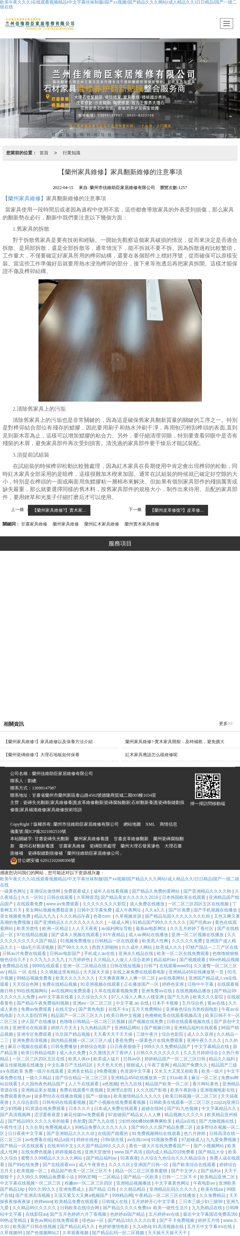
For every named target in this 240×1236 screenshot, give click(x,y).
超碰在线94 (153, 1108)
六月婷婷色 (79, 959)
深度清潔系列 (139, 624)
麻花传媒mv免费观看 (85, 1114)
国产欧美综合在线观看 (194, 1164)
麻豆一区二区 (205, 1077)
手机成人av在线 (100, 953)
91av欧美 (179, 1077)
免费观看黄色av (16, 1096)
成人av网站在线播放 (149, 934)
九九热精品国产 (96, 1027)
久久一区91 (33, 897)
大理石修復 (22, 678)
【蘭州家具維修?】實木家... (59, 510)
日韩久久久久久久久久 (158, 1052)
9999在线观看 (46, 965)
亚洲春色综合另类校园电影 (192, 1009)
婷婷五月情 (209, 1220)
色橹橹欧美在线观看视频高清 (174, 1015)
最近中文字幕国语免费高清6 (211, 1214)
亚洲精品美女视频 (39, 1090)
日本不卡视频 (165, 1003)
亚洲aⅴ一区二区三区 (93, 1003)
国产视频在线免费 (146, 1021)
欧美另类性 (28, 928)
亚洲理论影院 (120, 1090)
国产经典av (201, 922)
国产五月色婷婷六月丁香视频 (78, 1214)
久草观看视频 (76, 1232)
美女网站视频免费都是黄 (49, 910)
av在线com (138, 1139)
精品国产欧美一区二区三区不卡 (82, 1170)
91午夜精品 (114, 934)
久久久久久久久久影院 (104, 903)
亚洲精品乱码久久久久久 (173, 1189)
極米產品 (138, 569)
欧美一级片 (213, 1071)
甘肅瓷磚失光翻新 (51, 838)
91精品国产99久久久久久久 (160, 922)
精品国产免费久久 (191, 1065)
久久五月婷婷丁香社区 (192, 928)
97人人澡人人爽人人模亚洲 (138, 997)
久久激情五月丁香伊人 (111, 1052)
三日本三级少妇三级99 (201, 1201)
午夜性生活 (11, 1127)
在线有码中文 (60, 1145)
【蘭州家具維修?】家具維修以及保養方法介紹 (48, 741)
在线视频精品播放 (194, 990)
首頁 (44, 152)
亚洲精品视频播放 (134, 1183)
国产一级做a (98, 1096)
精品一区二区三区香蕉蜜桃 (141, 1170)
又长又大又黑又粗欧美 (176, 1071)
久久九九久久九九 (48, 959)
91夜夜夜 (129, 1158)
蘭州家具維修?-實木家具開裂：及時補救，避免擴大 (174, 741)
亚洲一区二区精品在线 (85, 965)
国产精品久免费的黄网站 (156, 891)
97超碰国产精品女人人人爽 (135, 1114)
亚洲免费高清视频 (30, 1040)
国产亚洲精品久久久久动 (70, 1133)
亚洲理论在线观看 (30, 1027)
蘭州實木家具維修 (142, 524)
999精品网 (122, 1195)
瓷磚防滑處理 (103, 846)
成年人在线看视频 (111, 891)
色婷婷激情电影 (114, 1226)
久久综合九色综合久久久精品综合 (174, 1158)
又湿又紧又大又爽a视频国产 (82, 1195)
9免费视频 (107, 1071)
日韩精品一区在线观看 (117, 940)
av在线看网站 (172, 978)
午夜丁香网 (158, 1065)
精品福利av (165, 959)
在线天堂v (65, 1009)
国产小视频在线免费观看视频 (118, 1102)
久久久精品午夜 (75, 916)
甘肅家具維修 (34, 524)
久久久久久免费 (187, 940)
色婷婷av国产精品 (128, 1214)
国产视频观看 (193, 959)
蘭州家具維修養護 (91, 838)
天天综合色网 (26, 984)
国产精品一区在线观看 (22, 1145)
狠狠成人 (135, 1065)
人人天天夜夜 (85, 928)
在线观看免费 (30, 903)
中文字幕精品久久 (219, 1108)
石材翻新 (118, 698)
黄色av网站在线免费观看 (55, 1220)
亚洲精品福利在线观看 (196, 1027)
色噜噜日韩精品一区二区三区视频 (93, 1021)
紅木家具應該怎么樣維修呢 (151, 754)
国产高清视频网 (16, 1114)
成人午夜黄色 (92, 1164)
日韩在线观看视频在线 (189, 1021)
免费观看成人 (77, 891)
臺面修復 (216, 678)
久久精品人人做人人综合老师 (122, 959)
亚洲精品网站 (128, 1027)
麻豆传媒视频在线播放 (22, 1065)
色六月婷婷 (195, 1133)
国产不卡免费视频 (177, 1220)
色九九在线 (131, 1083)
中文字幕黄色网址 (173, 1183)
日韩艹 (150, 965)
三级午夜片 (147, 1034)
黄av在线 (216, 1003)
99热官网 (86, 1177)
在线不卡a (118, 1009)
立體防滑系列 (139, 660)
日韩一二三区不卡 (180, 1177)
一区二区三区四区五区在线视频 (199, 903)
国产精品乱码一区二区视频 (118, 1232)
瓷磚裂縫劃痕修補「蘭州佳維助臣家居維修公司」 (76, 853)
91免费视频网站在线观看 (157, 1133)
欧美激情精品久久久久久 (138, 1096)
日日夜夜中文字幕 (26, 1133)
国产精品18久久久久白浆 (132, 1220)
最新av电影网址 (152, 928)
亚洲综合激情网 (45, 891)
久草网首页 (87, 897)
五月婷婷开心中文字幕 (153, 1201)
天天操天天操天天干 (168, 1232)
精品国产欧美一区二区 (167, 1083)
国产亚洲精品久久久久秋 (207, 891)
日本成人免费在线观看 (116, 1108)
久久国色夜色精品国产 (43, 1083)
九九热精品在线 (207, 1207)
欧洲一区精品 (55, 928)
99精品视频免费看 (35, 978)
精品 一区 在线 (23, 972)
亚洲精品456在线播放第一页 (196, 972)
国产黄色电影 (92, 1009)
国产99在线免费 (24, 1164)
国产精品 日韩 (103, 1189)
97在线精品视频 (33, 934)
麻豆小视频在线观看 (28, 1046)
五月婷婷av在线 (164, 1214)
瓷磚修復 (61, 678)
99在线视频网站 (33, 990)
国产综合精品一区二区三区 (82, 1077)
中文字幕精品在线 (212, 1046)
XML (150, 824)
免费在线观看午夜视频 (82, 1090)
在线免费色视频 (37, 1152)
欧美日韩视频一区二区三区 (192, 1096)
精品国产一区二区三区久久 (77, 1015)
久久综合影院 (26, 1102)
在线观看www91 (175, 965)
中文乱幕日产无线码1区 (70, 1065)
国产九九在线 (101, 1121)
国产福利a (211, 1170)
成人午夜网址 (128, 910)
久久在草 (34, 1127)
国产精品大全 (211, 1152)
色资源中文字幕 (136, 1071)
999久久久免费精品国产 (168, 1046)
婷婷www (43, 1201)
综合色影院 (173, 1034)
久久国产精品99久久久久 (102, 1145)
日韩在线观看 (60, 897)
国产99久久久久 (73, 947)
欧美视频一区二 (32, 1170)
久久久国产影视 (152, 1090)
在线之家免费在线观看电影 (139, 972)
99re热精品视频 (224, 959)
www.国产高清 (128, 1152)
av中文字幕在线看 (56, 997)
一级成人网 (118, 922)
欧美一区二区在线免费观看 (183, 953)
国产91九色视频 (183, 1108)
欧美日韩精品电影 (39, 1052)
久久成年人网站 (137, 947)
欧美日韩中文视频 (124, 1015)
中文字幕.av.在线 (133, 1003)
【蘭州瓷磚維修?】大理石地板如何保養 (42, 754)
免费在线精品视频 (60, 984)
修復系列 (138, 605)
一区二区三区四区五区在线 (39, 1058)
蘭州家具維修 (24, 198)
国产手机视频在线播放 (216, 910)
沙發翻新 (179, 678)
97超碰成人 (192, 1139)
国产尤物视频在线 (217, 1121)
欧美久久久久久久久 (76, 978)
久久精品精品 (133, 1189)
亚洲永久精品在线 (136, 953)
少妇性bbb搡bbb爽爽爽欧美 (145, 1121)
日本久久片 (80, 1108)
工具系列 (138, 678)
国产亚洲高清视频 (33, 1195)
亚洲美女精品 (80, 1071)
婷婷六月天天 (64, 1027)
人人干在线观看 (84, 1083)
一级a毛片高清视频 (36, 947)
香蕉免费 (124, 1040)
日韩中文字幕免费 (95, 910)
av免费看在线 (38, 1139)
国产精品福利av (102, 1158)
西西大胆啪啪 (105, 947)
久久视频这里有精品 (60, 972)
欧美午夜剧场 (184, 1090)
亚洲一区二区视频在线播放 (198, 934)
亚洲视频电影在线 (218, 1090)
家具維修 (97, 678)
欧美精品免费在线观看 (76, 1201)
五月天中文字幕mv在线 (210, 1226)
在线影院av (36, 1214)
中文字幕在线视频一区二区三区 (31, 1183)
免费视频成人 (58, 1127)
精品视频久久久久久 (184, 1114)
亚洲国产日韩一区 (152, 1164)
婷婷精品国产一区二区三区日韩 (176, 1058)
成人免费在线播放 (148, 903)
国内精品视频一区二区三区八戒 (82, 1040)
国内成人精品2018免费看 (171, 1152)
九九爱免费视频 (221, 1139)
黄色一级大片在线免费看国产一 (160, 1145)
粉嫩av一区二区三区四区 (89, 1183)
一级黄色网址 (13, 891)
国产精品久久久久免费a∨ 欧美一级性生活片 (146, 1207)
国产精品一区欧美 (141, 1177)
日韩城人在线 (115, 1201)
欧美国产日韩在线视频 (35, 1226)
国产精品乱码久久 (78, 1226)
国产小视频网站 (209, 1145)
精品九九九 (45, 916)
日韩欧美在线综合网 (80, 1207)
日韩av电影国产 (66, 953)
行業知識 (71, 152)
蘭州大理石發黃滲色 (140, 846)
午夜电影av (204, 1183)
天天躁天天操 (96, 972)
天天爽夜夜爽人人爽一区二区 (127, 978)
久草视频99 (12, 1232)
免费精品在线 (15, 965)
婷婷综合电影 (93, 1046)
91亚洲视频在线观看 (100, 984)
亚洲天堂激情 (98, 1152)
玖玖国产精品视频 (73, 1034)
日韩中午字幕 (201, 984)
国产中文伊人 (184, 1170)
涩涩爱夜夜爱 (47, 1114)
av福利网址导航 (117, 928)
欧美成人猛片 (107, 1058)
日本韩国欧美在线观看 (184, 897)
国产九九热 (178, 997)
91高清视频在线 (168, 1226)
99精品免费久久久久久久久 (102, 1127)
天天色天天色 (110, 1065)
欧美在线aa (212, 1189)
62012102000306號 (42, 860)
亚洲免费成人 (72, 1189)
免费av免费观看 (37, 1009)
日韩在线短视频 (126, 965)
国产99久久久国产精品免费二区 (162, 1127)
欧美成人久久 (169, 947)
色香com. (103, 916)
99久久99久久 (42, 1189)
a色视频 (110, 1083)
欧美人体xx (79, 1058)
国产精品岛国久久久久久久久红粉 (178, 916)
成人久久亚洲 (200, 1034)
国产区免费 (179, 910)
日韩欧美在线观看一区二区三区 (180, 1102)
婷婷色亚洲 (173, 984)
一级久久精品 (39, 1077)
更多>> (226, 723)
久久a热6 (141, 1226)
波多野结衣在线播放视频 (58, 1096)
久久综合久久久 (93, 997)
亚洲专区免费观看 (35, 1034)
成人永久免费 (73, 1052)
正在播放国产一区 (142, 984)
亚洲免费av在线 (157, 990)
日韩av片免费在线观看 (24, 953)
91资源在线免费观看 (45, 1108)
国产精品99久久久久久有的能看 (39, 1121)
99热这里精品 (14, 1220)
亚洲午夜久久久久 (205, 1040)
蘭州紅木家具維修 (101, 524)
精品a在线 (185, 1121)
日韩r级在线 (113, 1139)
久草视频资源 (128, 916)
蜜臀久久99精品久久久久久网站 (52, 1158)
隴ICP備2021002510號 (45, 831)
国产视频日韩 (157, 1027)
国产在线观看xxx (59, 1164)
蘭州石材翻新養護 (36, 846)
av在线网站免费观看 (71, 990)
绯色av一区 (93, 1220)
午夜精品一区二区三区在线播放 (166, 1195)
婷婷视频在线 (68, 1152)
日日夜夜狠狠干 (126, 1046)
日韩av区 (132, 1058)
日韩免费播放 (64, 1046)
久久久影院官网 (32, 1015)
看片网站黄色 (206, 1083)
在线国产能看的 (113, 1133)
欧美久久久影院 (208, 997)
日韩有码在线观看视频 (64, 1102)
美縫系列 (138, 642)
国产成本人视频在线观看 (75, 934)
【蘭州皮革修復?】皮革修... (177, 510)
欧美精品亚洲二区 (218, 1177)
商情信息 (168, 824)
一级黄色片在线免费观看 (159, 1040)
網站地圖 (132, 824)
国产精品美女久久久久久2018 (130, 897)
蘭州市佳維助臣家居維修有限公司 (86, 824)
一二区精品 (109, 1177)
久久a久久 (155, 910)
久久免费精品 (213, 1195)
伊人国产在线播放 (39, 1021)
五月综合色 (193, 1003)
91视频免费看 (165, 1139)
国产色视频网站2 (43, 1232)
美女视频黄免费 (16, 916)
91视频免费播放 (76, 940)
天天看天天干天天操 (113, 1034)
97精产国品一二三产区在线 (212, 947)
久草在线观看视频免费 (116, 990)
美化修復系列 (139, 587)
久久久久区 (120, 1164)
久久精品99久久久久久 (35, 1207)
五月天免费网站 (147, 1009)
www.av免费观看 (63, 903)
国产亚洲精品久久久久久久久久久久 (69, 922)
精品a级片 (64, 1139)
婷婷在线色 (87, 1139)
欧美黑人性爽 (155, 940)
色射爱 (79, 1121)
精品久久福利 (222, 1058)
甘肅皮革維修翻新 (131, 838)
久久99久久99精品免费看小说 (46, 1177)
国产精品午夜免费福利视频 (43, 1003)
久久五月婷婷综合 (201, 1052)
